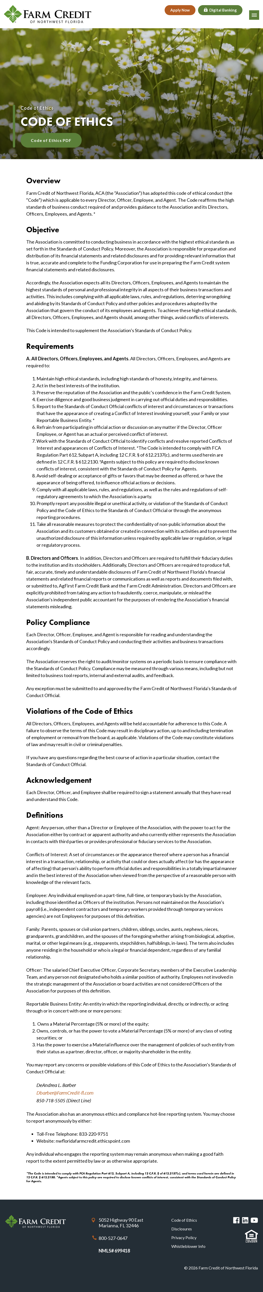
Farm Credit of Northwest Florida (35, 1221)
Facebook (236, 1220)
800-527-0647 (113, 1238)
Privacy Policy (183, 1237)
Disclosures (181, 1228)
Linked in (245, 1220)
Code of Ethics (184, 1220)
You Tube (254, 1220)
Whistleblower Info (188, 1246)
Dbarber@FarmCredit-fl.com (64, 1092)
